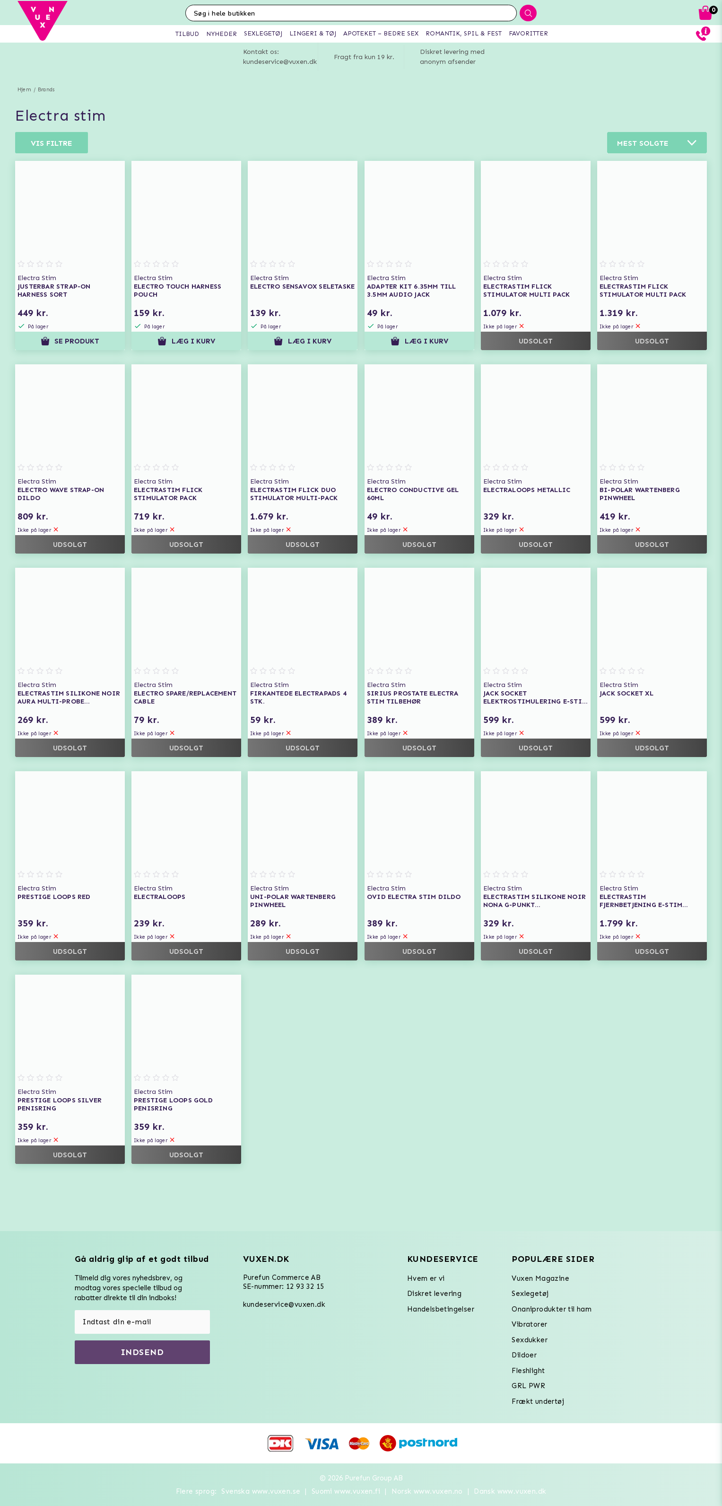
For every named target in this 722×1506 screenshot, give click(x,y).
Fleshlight (528, 1370)
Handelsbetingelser (440, 1309)
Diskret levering (434, 1293)
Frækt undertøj (538, 1401)
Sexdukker (530, 1340)
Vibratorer (529, 1324)
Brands (46, 90)
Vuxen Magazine (540, 1278)
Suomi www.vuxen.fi (346, 1491)
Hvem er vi (426, 1278)
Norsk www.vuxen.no (427, 1491)
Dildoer (524, 1355)
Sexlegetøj (530, 1293)
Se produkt (70, 341)
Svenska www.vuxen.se (260, 1491)
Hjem (24, 90)
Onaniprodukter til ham (552, 1309)
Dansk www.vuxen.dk (510, 1491)
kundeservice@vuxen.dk (284, 1304)
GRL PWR (528, 1386)
